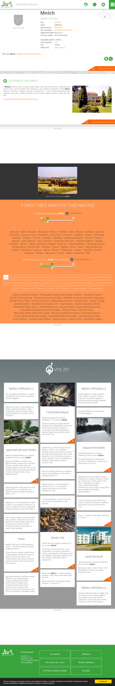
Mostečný (42, 243)
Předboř (46, 246)
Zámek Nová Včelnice (61, 300)
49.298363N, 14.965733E (63, 30)
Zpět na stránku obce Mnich (103, 122)
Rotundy (99, 283)
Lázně (15, 288)
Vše (5, 277)
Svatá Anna (26, 249)
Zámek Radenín (22, 303)
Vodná (60, 253)
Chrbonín (67, 234)
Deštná (88, 234)
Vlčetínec (29, 253)
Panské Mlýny (19, 246)
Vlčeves (39, 253)
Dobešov (16, 237)
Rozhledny (35, 283)
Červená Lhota (28, 234)
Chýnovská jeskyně (90, 312)
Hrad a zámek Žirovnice (88, 306)
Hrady (45, 283)
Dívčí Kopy (99, 234)
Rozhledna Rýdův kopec (26, 306)
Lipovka (98, 240)
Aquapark (38, 277)
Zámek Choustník (40, 300)
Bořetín (63, 231)
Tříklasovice (66, 249)
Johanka (48, 240)
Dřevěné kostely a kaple (82, 283)
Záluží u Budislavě (75, 253)
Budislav (89, 231)
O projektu (55, 654)
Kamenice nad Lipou (64, 240)
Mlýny (32, 243)
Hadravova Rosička (73, 237)
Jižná (39, 240)
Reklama (86, 654)
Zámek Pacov (75, 319)
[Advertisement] (57, 146)
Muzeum (65, 288)
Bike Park (41, 288)
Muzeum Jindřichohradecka (65, 312)
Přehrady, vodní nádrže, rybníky (98, 277)
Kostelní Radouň (84, 240)
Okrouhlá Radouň (96, 243)
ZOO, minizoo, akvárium (20, 277)
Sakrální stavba (96, 288)
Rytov (80, 246)
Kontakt (86, 670)
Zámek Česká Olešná (40, 319)
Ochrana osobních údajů (55, 670)
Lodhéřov (13, 243)
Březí (71, 231)
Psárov (55, 246)
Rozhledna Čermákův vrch (45, 303)
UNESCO (49, 277)
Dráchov (27, 237)
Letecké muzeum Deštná (25, 294)
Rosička (64, 246)
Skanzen (78, 277)
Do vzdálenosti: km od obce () (46, 259)
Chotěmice (43, 234)
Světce (46, 249)
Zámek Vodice (59, 319)
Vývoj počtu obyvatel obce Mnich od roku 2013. (20, 99)
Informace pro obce (55, 662)
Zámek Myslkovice (48, 306)
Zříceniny (65, 283)
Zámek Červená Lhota (21, 297)
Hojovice (15, 240)
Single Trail (53, 288)
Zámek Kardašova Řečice (87, 303)
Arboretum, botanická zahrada (15, 283)
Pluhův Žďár (34, 246)
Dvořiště (26, 54)
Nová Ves (62, 243)
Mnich (47, 13)
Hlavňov (89, 237)
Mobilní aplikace (86, 662)
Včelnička (88, 249)
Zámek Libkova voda (89, 315)
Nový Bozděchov (77, 243)
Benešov (32, 231)
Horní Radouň (28, 240)
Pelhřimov (58, 27)
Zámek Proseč (69, 309)
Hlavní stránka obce (106, 68)
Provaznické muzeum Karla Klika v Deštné (61, 294)
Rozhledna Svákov (93, 319)
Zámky (55, 283)
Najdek (52, 243)
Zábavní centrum (79, 288)
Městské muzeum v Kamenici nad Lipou (84, 297)
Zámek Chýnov (67, 306)
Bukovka (99, 231)
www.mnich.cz (60, 47)
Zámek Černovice (92, 294)
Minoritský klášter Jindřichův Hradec (32, 312)
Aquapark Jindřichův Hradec (63, 315)
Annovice (14, 231)
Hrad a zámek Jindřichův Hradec (30, 315)
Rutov (39, 54)
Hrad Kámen (66, 303)
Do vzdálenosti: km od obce (49, 213)
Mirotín (33, 54)
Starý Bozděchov (93, 246)
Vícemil (98, 249)
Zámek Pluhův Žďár (19, 300)
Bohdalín (43, 231)
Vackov (77, 249)
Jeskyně (109, 283)
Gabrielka (57, 237)
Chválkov (19, 54)
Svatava (37, 249)
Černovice (14, 234)
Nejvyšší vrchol (28, 288)
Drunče (37, 237)
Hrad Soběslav (20, 319)
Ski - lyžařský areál (64, 277)
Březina (79, 231)
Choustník (56, 234)
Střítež (15, 249)
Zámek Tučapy (97, 300)
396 (56, 42)
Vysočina (57, 22)
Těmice (55, 249)
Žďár (88, 253)
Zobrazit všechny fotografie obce (58, 196)
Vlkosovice (50, 253)
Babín (24, 231)
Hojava (98, 237)
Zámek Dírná (81, 300)
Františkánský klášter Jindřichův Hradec (40, 309)
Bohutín (54, 231)
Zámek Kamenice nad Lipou (48, 297)
